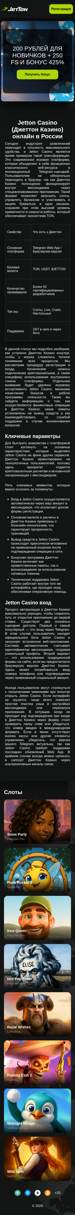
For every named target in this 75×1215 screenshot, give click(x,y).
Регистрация (61, 9)
